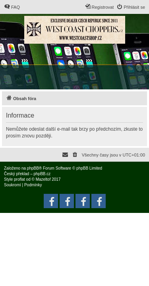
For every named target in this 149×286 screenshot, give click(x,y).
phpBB (33, 168)
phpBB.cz (41, 174)
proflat (19, 179)
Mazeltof (43, 179)
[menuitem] (12, 7)
